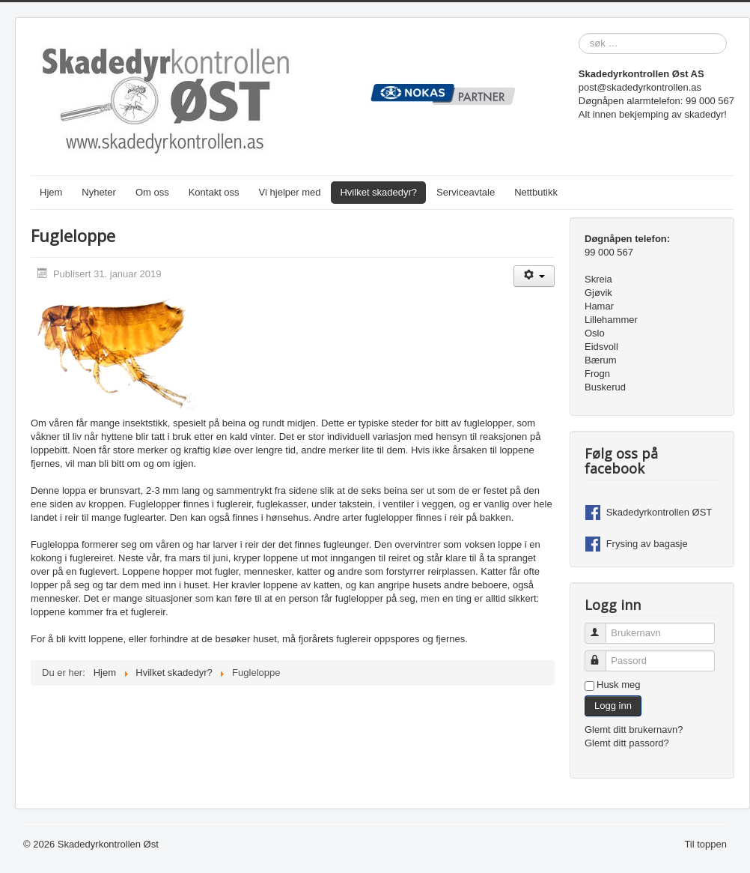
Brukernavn (602, 626)
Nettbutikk (536, 192)
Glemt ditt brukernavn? (634, 729)
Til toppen (705, 844)
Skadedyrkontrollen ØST (659, 512)
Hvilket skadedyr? (378, 192)
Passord (602, 654)
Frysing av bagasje (647, 543)
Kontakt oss (214, 192)
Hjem (51, 192)
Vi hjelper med (290, 192)
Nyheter (99, 192)
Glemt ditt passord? (627, 743)
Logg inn (613, 705)
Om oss (152, 192)
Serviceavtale (465, 192)
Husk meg (619, 684)
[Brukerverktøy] (534, 276)
